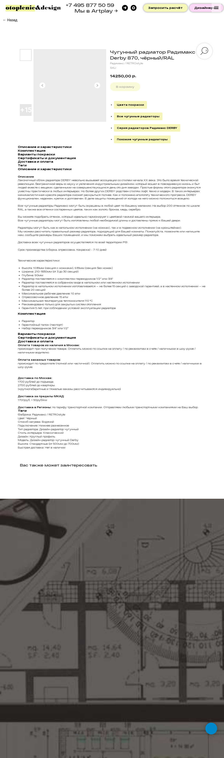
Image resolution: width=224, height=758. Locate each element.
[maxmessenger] (134, 8)
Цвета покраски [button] (130, 104)
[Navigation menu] (216, 7)
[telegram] (125, 8)
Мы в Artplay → (96, 11)
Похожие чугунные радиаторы (142, 139)
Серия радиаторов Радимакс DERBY (147, 127)
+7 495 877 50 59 (90, 5)
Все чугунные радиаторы (138, 116)
